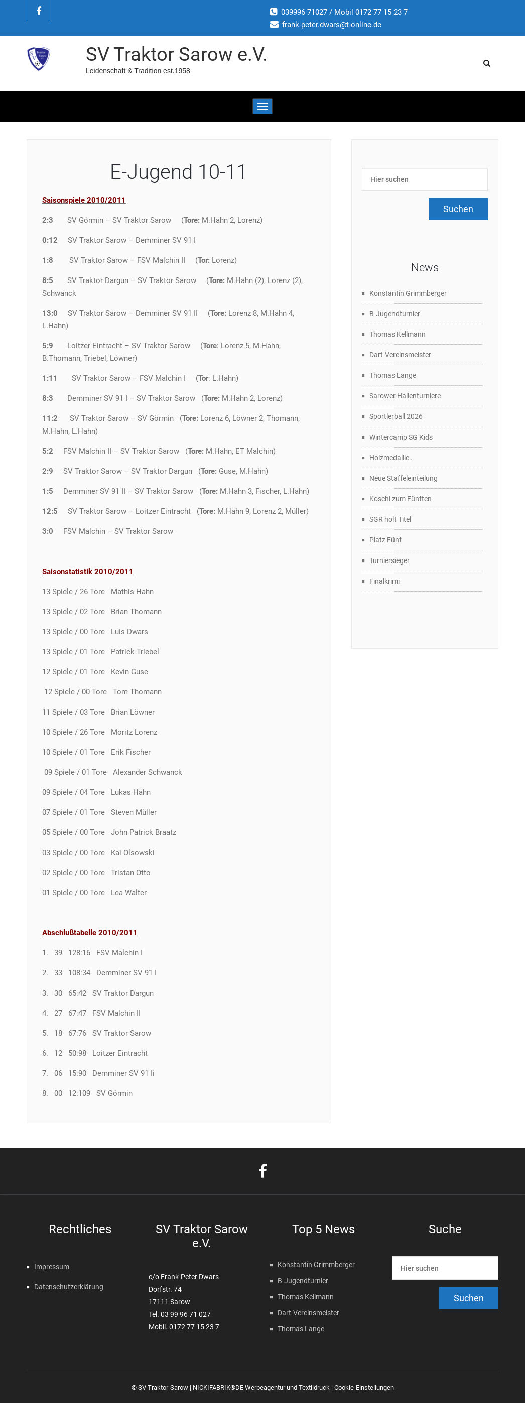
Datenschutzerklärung (68, 1287)
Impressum (51, 1266)
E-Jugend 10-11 (178, 172)
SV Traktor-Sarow (163, 1387)
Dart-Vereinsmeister (400, 355)
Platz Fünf (385, 540)
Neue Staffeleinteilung (403, 478)
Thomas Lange (392, 375)
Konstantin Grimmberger (408, 293)
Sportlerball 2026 (396, 416)
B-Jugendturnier (394, 314)
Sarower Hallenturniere (405, 396)
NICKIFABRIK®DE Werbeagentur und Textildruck (261, 1387)
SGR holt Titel (390, 519)
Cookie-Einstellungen (364, 1387)
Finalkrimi (384, 581)
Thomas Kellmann (397, 334)
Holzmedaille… (391, 458)
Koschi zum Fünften (400, 499)
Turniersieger (389, 560)
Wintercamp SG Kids (401, 437)
